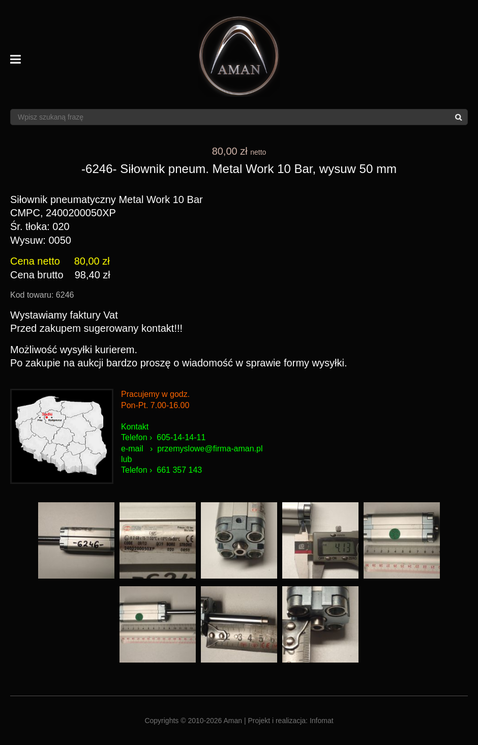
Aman (233, 721)
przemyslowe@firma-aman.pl (209, 448)
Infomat (322, 721)
